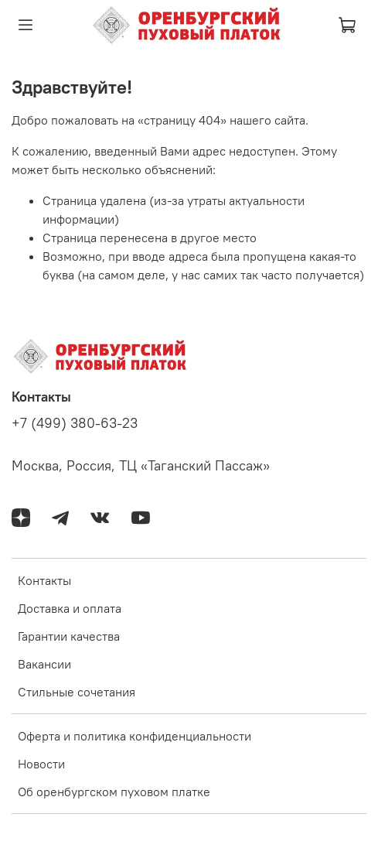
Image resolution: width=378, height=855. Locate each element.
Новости (41, 763)
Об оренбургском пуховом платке (114, 791)
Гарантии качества (69, 636)
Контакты (44, 580)
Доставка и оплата (69, 608)
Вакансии (44, 664)
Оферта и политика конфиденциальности (134, 736)
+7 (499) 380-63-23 (75, 423)
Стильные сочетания (76, 691)
